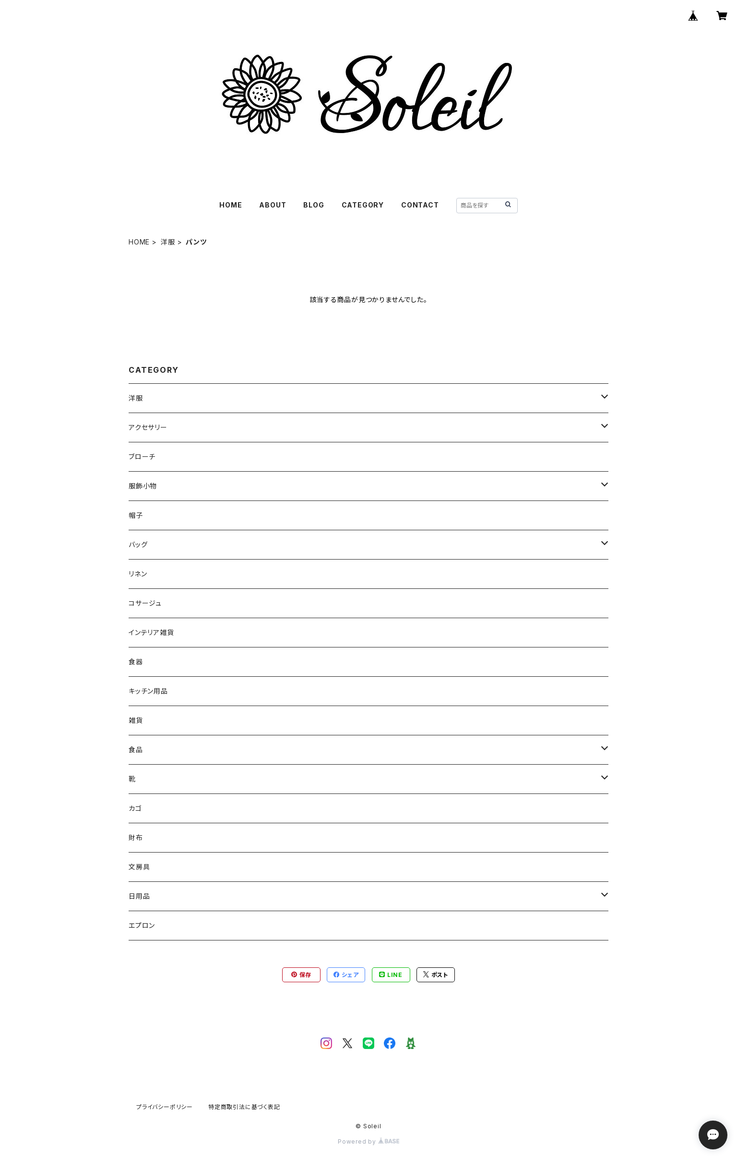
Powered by (368, 1141)
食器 (136, 662)
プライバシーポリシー (164, 1106)
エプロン (142, 925)
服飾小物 (143, 486)
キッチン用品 (148, 691)
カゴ (135, 808)
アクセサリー (148, 427)
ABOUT (272, 205)
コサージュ (145, 603)
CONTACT (420, 205)
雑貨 (136, 720)
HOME (230, 205)
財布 (136, 837)
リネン (138, 574)
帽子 (136, 515)
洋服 (168, 242)
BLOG (313, 205)
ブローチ (142, 456)
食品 (136, 749)
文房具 (139, 867)
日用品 (139, 896)
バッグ (138, 544)
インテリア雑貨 (151, 632)
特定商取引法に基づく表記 (244, 1106)
